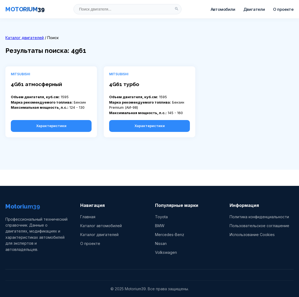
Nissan (161, 243)
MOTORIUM (24, 9)
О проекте (283, 9)
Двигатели (254, 9)
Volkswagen (166, 252)
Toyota (161, 216)
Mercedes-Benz (169, 234)
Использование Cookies (252, 234)
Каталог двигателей (24, 37)
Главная (87, 216)
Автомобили (223, 9)
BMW (159, 225)
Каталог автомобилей (101, 225)
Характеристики (51, 126)
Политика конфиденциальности (259, 216)
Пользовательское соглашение (259, 225)
